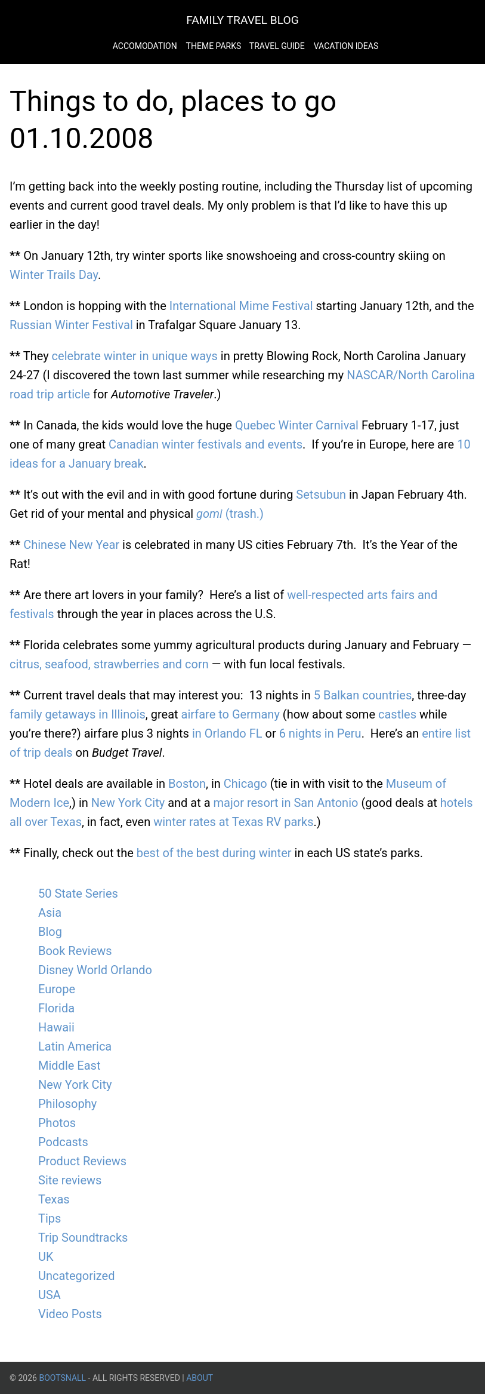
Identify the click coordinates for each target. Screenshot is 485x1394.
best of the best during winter (214, 853)
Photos (57, 1123)
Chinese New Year (71, 545)
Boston (187, 783)
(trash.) (230, 513)
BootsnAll (62, 1378)
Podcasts (63, 1142)
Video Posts (70, 1314)
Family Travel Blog (242, 20)
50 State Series (78, 893)
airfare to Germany (230, 714)
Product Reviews (82, 1161)
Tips (49, 1218)
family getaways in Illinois (78, 714)
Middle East (69, 1065)
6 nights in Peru (320, 733)
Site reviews (69, 1180)
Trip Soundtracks (83, 1237)
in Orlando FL (227, 733)
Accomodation (145, 46)
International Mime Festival (241, 306)
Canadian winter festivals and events (205, 444)
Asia (49, 912)
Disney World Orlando (95, 970)
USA (49, 1295)
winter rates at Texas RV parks (233, 822)
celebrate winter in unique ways (135, 356)
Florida (56, 1008)
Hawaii (56, 1027)
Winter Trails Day (54, 275)
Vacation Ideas (346, 46)
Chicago (245, 783)
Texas (54, 1199)
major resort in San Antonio (286, 803)
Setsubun (321, 494)
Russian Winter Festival (71, 325)
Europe (56, 989)
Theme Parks (214, 46)
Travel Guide (277, 46)
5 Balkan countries (363, 695)
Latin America (75, 1046)
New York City (128, 803)
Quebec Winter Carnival (297, 425)
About (199, 1378)
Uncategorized (76, 1276)
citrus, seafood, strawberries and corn (109, 664)
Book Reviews (75, 951)
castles (397, 714)
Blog (50, 932)
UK (46, 1256)
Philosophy (67, 1104)
